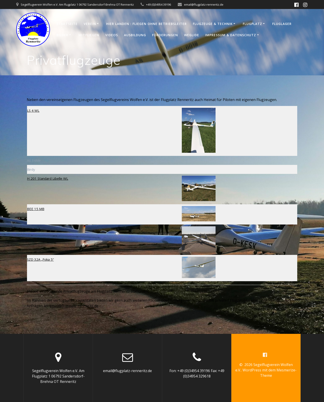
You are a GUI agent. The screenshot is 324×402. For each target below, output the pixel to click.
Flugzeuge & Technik (213, 24)
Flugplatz (252, 24)
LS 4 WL (33, 110)
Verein (90, 24)
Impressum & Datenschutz (230, 35)
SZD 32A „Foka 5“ (40, 259)
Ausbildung (135, 35)
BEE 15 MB (35, 209)
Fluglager (282, 24)
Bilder (62, 35)
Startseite (67, 24)
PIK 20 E (33, 229)
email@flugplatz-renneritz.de (74, 305)
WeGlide (191, 35)
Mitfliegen (89, 35)
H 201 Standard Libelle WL (47, 178)
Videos (111, 35)
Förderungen (165, 35)
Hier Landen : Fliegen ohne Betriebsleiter (146, 24)
